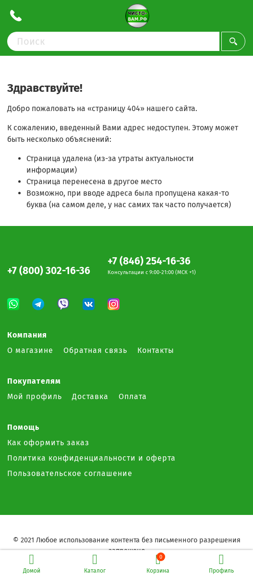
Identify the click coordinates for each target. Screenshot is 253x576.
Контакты (155, 350)
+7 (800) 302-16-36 (48, 271)
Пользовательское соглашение (70, 473)
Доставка (90, 396)
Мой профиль (34, 396)
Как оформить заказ (48, 442)
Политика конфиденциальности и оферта (91, 458)
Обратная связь (95, 350)
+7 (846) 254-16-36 (149, 261)
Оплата (133, 396)
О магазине (30, 350)
